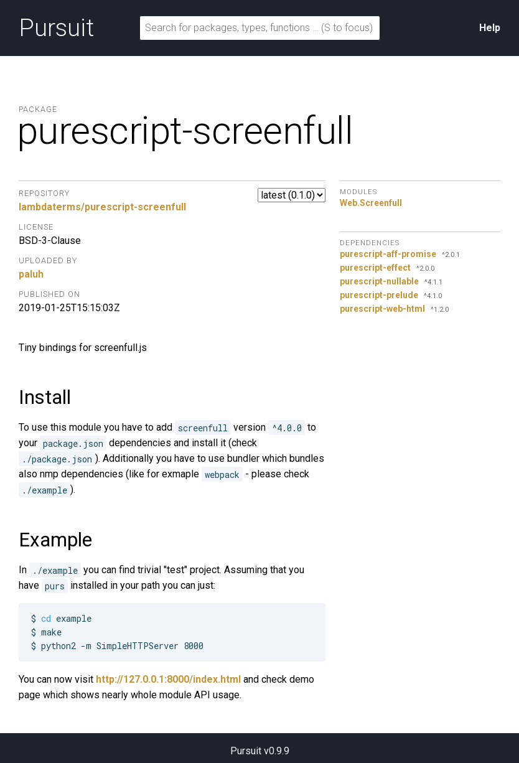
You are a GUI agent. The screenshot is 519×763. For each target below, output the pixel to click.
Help (489, 28)
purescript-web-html (382, 309)
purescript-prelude (379, 295)
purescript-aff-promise (388, 254)
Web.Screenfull (371, 203)
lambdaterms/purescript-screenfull (102, 207)
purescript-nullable (379, 281)
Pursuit (56, 28)
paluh (31, 274)
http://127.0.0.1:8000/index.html (168, 679)
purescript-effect (375, 268)
